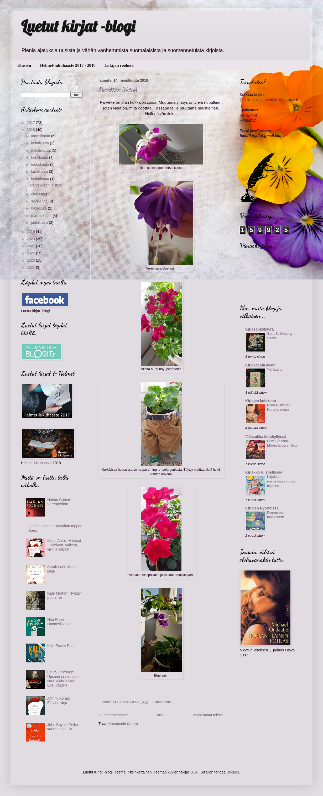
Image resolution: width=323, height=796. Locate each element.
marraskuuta (42, 215)
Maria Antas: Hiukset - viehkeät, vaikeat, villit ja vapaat (64, 545)
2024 (31, 267)
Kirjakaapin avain (260, 365)
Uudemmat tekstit (114, 715)
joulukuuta (40, 223)
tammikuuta (41, 136)
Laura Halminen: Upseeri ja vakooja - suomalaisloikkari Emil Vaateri (63, 678)
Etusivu (24, 65)
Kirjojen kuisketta (260, 401)
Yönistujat (274, 369)
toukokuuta (40, 164)
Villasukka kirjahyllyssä (265, 437)
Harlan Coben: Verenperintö (59, 502)
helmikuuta (40, 143)
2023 (31, 260)
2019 (31, 231)
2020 (31, 239)
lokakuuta (39, 208)
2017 (31, 122)
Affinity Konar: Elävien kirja (58, 700)
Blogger (233, 772)
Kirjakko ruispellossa (263, 472)
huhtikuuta (40, 157)
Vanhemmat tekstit (207, 715)
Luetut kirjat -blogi (78, 26)
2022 (31, 253)
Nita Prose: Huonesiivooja (58, 621)
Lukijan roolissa (119, 65)
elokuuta (38, 194)
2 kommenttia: (163, 702)
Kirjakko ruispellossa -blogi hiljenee (281, 481)
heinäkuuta (40, 179)
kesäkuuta (40, 171)
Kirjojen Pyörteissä (262, 508)
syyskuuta (39, 201)
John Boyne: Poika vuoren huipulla (62, 727)
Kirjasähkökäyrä (259, 329)
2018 (31, 130)
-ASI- (194, 772)
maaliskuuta (41, 150)
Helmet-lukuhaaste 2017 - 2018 (67, 65)
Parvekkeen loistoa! (117, 90)
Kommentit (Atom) (123, 724)
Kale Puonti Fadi (60, 646)
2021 (31, 246)
